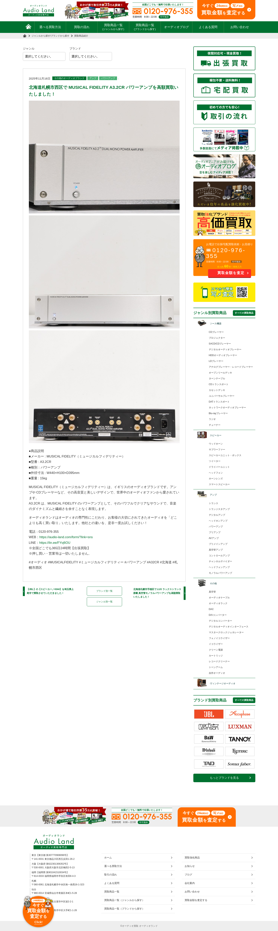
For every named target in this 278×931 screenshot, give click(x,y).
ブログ (188, 874)
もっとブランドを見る (224, 777)
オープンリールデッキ (220, 372)
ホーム (108, 857)
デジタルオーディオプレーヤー (225, 349)
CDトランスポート (219, 384)
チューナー (214, 425)
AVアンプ (214, 538)
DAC (211, 609)
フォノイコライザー (219, 638)
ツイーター (214, 461)
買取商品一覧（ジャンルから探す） (124, 900)
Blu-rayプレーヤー (218, 413)
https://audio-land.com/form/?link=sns (66, 537)
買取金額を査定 (230, 273)
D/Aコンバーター (218, 615)
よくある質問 (208, 27)
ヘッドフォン (216, 472)
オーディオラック (218, 603)
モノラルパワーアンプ (220, 573)
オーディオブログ (176, 27)
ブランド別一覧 (104, 591)
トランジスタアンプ (219, 509)
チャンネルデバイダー (220, 561)
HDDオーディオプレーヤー (223, 355)
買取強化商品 (192, 857)
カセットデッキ (217, 390)
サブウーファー (217, 449)
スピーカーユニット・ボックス (225, 455)
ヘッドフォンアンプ (219, 567)
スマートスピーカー (219, 484)
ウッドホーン (216, 443)
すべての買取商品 (244, 313)
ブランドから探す (60, 35)
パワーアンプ (108, 78)
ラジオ (212, 419)
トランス (213, 503)
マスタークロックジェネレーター (226, 632)
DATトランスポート (219, 401)
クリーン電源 (216, 649)
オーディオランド (148, 926)
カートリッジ (216, 655)
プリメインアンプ (218, 544)
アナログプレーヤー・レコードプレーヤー (231, 367)
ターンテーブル (217, 378)
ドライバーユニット (219, 467)
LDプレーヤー (216, 361)
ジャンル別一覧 (104, 601)
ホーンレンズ (216, 478)
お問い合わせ (239, 27)
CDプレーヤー (216, 332)
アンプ (92, 78)
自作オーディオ (217, 673)
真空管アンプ (216, 549)
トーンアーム (216, 667)
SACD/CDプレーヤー (220, 343)
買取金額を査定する (196, 900)
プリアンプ (214, 532)
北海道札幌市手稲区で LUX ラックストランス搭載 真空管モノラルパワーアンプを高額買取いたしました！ (157, 593)
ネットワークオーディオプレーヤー (227, 407)
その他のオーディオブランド (69, 78)
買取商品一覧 (113, 26)
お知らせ (190, 866)
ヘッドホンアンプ (218, 520)
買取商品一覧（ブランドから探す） (124, 908)
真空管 (212, 591)
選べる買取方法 (50, 27)
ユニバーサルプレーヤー (221, 396)
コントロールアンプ (219, 555)
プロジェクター (217, 338)
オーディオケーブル (219, 597)
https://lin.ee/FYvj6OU (54, 543)
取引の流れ (110, 874)
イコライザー (216, 644)
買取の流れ (82, 27)
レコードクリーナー (219, 661)
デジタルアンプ (217, 515)
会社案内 (190, 883)
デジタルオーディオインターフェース (228, 626)
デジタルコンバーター (220, 620)
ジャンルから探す (41, 35)
